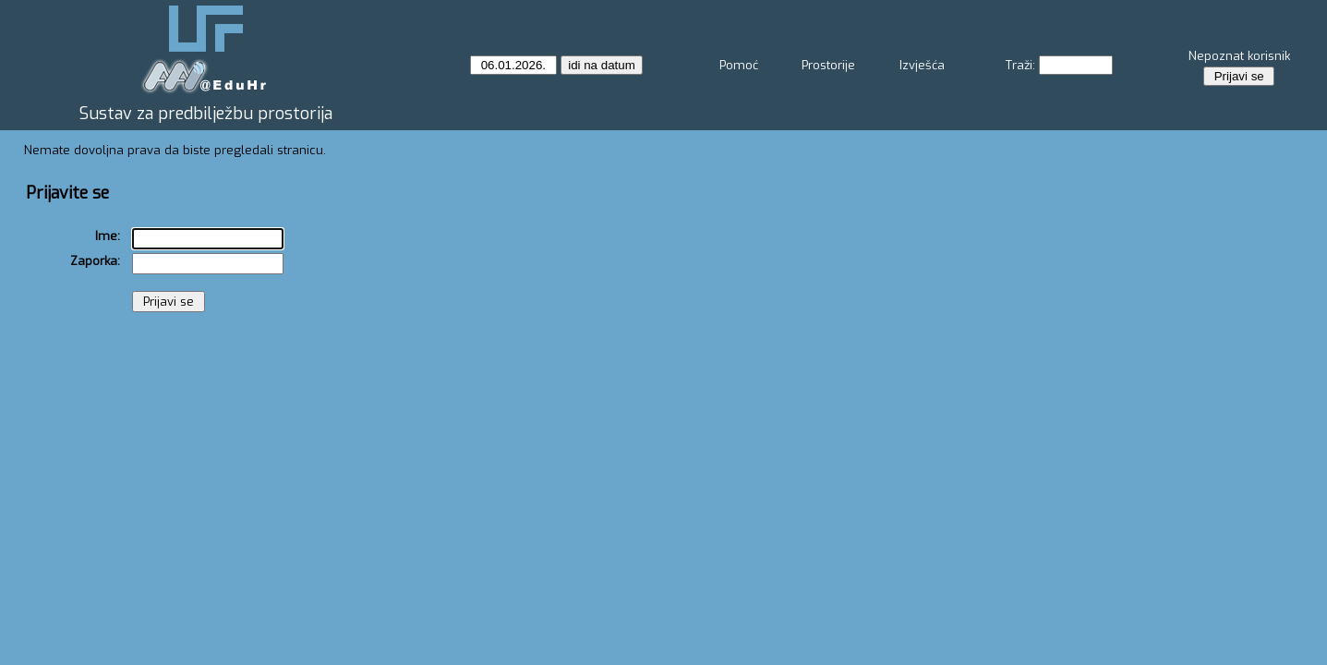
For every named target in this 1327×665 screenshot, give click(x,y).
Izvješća (922, 65)
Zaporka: (95, 261)
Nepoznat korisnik (1239, 56)
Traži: (1020, 65)
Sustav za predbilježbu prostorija (205, 114)
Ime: (107, 236)
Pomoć (738, 65)
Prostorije (828, 65)
